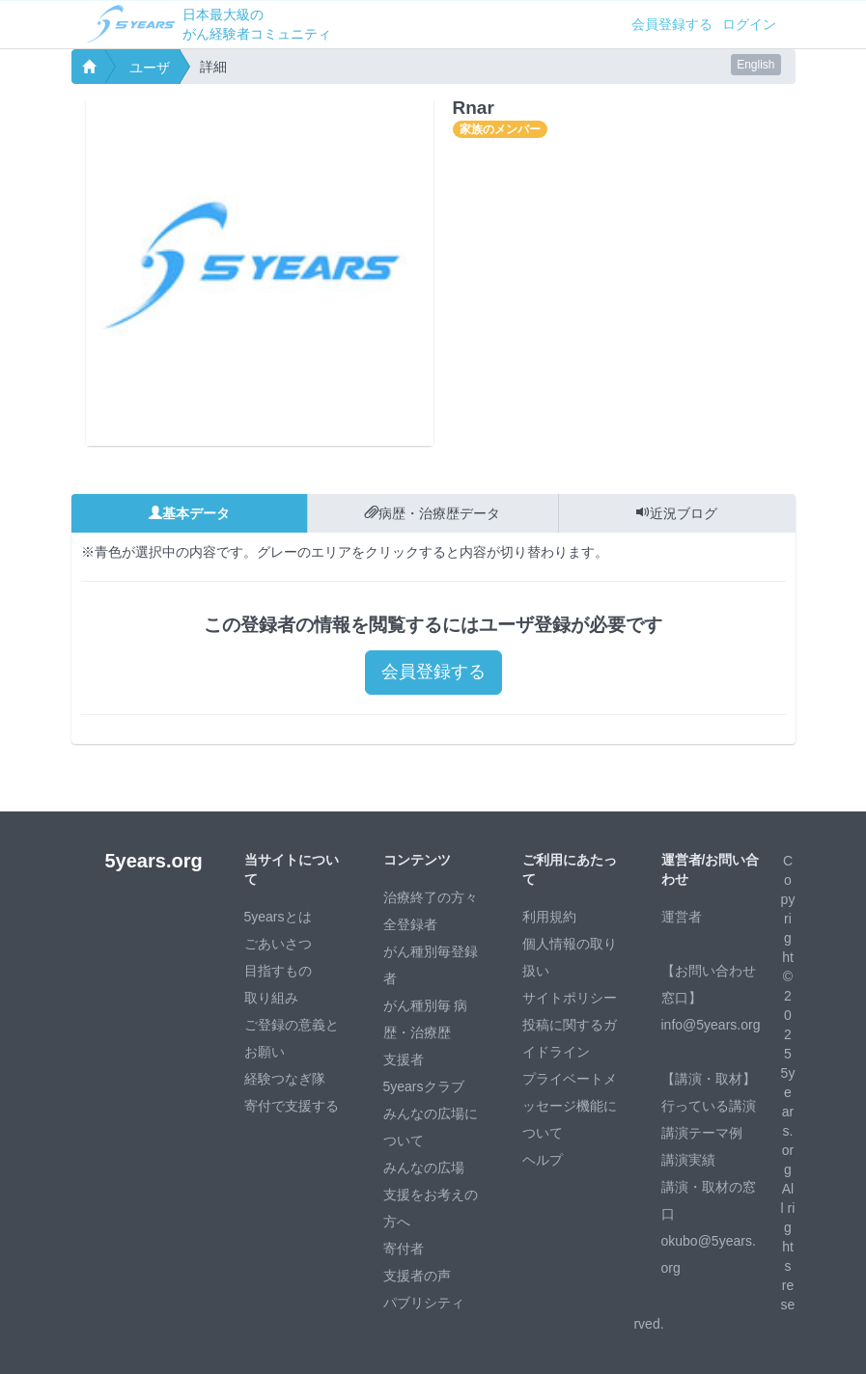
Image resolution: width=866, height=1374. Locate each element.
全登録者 (410, 924)
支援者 (403, 1059)
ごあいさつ (278, 943)
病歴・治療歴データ (432, 513)
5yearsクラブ (423, 1086)
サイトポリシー (569, 997)
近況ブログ (676, 513)
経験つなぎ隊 (284, 1078)
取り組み (271, 997)
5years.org (154, 860)
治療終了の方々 (430, 897)
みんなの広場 (423, 1167)
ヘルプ (542, 1160)
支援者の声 (417, 1275)
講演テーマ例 (701, 1132)
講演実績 (688, 1160)
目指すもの (278, 970)
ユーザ (149, 67)
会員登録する (671, 24)
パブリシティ (423, 1302)
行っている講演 (708, 1105)
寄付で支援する (291, 1105)
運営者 (681, 916)
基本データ (189, 513)
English (755, 64)
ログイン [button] (749, 24)
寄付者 (403, 1248)
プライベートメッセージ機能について (569, 1105)
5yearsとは (278, 916)
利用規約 (549, 916)
